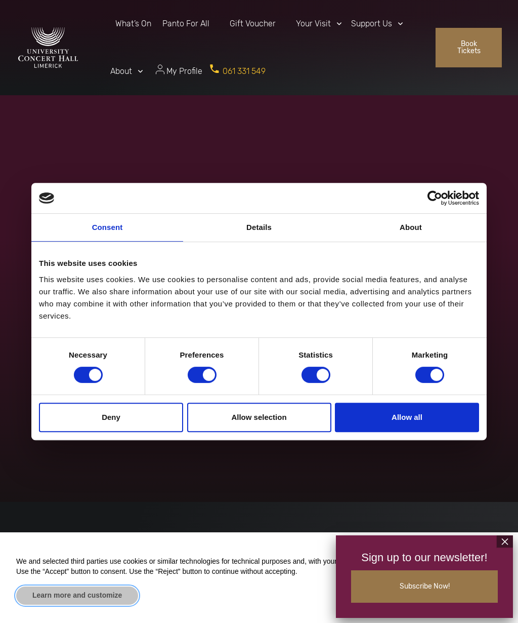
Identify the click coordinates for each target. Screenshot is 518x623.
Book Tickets (469, 47)
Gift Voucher (253, 23)
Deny (111, 417)
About (121, 71)
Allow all (407, 417)
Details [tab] (259, 227)
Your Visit (313, 23)
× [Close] (504, 541)
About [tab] (411, 227)
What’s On (133, 23)
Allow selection (258, 417)
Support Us (371, 23)
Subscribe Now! (425, 586)
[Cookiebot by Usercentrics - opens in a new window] (435, 198)
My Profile (184, 71)
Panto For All (185, 23)
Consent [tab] (107, 227)
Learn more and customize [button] (77, 595)
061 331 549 (244, 71)
